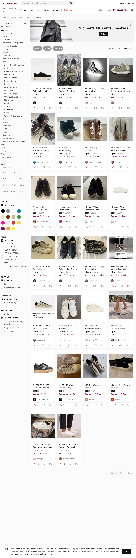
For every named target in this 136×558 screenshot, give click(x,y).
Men (31, 10)
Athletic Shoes (10, 68)
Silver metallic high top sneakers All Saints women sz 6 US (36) (120, 267)
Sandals (7, 103)
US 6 (22, 172)
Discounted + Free (10, 288)
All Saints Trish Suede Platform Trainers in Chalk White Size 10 (68, 445)
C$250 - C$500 (10, 256)
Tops (5, 132)
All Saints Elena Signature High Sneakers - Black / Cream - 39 (67, 149)
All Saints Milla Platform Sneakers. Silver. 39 (67, 89)
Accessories (8, 33)
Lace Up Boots (10, 87)
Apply (23, 266)
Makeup (6, 55)
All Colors (7, 205)
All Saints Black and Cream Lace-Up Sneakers (67, 208)
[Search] (50, 3)
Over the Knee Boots (13, 97)
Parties (55, 10)
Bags (5, 36)
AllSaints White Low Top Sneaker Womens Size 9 (42, 445)
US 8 (5, 185)
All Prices (7, 240)
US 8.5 (13, 185)
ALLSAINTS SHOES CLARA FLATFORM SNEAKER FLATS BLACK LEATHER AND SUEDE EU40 (42, 386)
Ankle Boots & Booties (14, 65)
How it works (105, 10)
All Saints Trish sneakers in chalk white (118, 208)
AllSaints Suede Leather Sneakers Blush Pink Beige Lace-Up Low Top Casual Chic (118, 327)
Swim (5, 128)
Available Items (9, 318)
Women (23, 10)
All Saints (12, 18)
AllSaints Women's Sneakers (93, 386)
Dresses (6, 39)
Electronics (6, 157)
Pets (3, 154)
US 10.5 (22, 191)
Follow (103, 34)
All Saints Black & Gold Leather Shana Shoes (67, 267)
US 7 (13, 179)
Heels (6, 84)
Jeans (5, 49)
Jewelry (6, 52)
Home (46, 10)
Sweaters (7, 125)
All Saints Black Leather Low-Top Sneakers (40, 208)
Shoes (30, 18)
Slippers (8, 106)
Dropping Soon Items (12, 328)
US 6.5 (5, 179)
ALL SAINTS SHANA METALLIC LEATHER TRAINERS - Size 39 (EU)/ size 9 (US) (41, 327)
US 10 (13, 191)
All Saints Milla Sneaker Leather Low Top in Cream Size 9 (94, 327)
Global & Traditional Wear (14, 141)
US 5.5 (13, 172)
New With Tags (9, 303)
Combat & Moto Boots (14, 71)
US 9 (22, 185)
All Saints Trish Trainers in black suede (92, 208)
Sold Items (7, 331)
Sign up (131, 3)
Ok (126, 551)
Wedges (7, 113)
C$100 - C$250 (10, 253)
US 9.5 (5, 191)
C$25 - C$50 (8, 247)
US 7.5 (22, 179)
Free (4, 284)
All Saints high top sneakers (91, 89)
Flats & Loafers (10, 78)
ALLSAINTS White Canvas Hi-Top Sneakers (66, 386)
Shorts (5, 119)
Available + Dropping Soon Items (12, 322)
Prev (112, 473)
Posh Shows (66, 10)
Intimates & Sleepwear (13, 43)
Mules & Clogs (10, 93)
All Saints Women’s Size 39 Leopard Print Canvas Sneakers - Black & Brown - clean (42, 149)
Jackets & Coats (10, 46)
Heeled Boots (10, 81)
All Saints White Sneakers (66, 327)
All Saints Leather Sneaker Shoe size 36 (120, 89)
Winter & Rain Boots (13, 116)
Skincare (6, 135)
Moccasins (9, 90)
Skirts (5, 122)
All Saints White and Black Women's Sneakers (42, 267)
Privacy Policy (53, 554)
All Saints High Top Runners (93, 149)
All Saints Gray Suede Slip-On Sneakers (120, 149)
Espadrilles (9, 74)
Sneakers (38, 18)
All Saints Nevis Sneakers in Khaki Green (91, 267)
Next (129, 473)
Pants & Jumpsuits (11, 58)
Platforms (8, 100)
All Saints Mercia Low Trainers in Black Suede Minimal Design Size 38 (43, 89)
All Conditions (9, 299)
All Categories (7, 27)
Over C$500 (8, 259)
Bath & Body (8, 138)
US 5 (5, 172)
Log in (123, 3)
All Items (6, 280)
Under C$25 (8, 243)
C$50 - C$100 (9, 250)
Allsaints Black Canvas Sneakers (121, 386)
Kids (38, 10)
